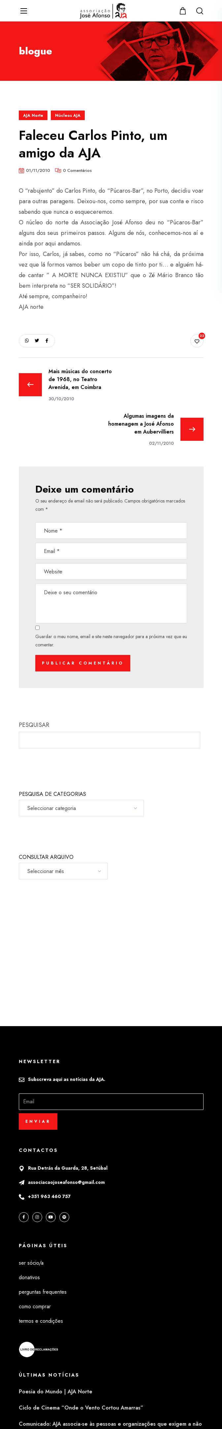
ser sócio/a (31, 1263)
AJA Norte (33, 115)
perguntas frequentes (43, 1292)
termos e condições (41, 1321)
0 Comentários (77, 170)
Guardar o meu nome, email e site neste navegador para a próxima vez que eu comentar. (111, 640)
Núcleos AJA (67, 115)
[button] (183, 10)
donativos (29, 1277)
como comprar (35, 1306)
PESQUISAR (34, 725)
